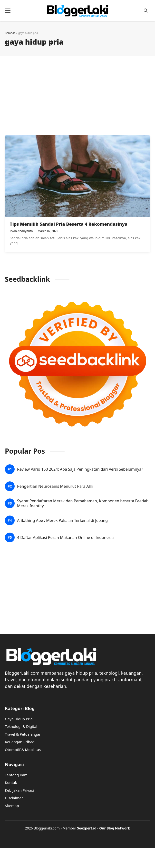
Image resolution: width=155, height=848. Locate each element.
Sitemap (12, 805)
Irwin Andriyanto (21, 231)
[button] (146, 10)
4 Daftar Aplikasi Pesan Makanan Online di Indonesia (65, 537)
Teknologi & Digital (21, 726)
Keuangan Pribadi (20, 741)
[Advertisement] (77, 96)
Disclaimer (14, 797)
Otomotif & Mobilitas (23, 749)
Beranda (10, 33)
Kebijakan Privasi (19, 790)
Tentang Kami (17, 774)
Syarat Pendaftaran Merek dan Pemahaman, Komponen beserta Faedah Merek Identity (82, 503)
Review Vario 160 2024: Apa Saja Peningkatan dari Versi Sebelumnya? (80, 469)
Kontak (11, 782)
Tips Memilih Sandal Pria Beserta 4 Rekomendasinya (68, 224)
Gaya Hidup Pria (18, 718)
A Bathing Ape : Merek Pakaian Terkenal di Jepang (62, 520)
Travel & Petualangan (23, 734)
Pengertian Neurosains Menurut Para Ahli (55, 486)
